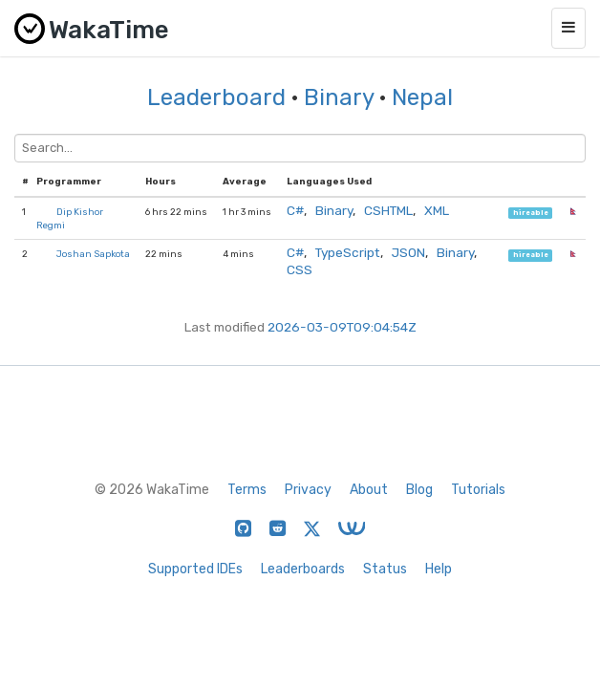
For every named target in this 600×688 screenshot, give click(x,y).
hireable (530, 212)
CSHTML (388, 210)
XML (436, 210)
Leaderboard (216, 97)
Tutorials (478, 490)
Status (385, 569)
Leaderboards (303, 569)
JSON (408, 252)
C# (295, 210)
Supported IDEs (195, 569)
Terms (247, 490)
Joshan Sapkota (93, 253)
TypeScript (347, 252)
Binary (339, 97)
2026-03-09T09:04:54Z (342, 326)
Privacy (308, 490)
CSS (299, 269)
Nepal (422, 97)
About (369, 490)
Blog (419, 490)
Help (438, 569)
